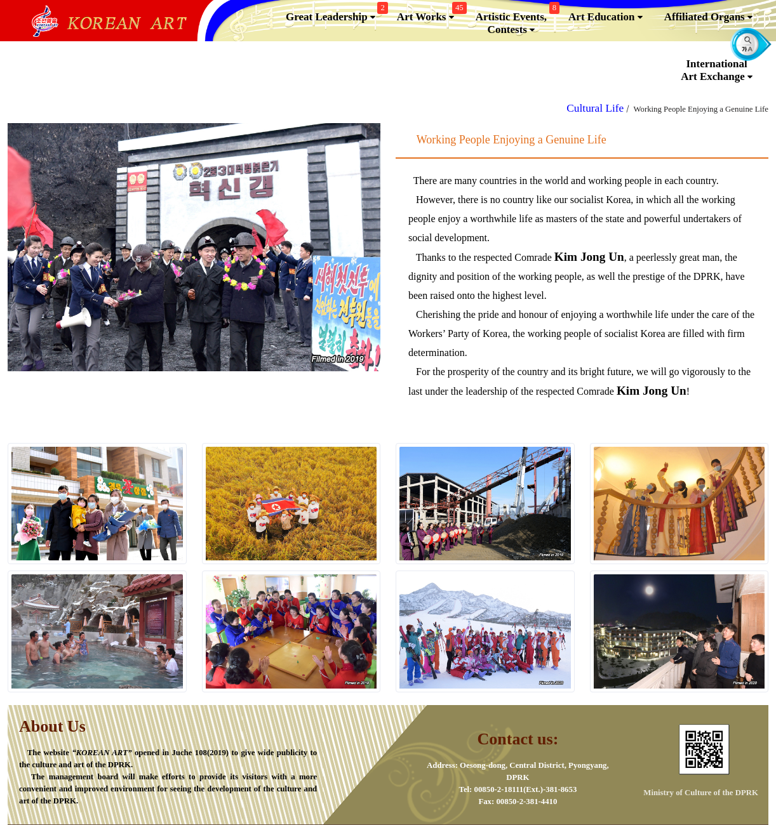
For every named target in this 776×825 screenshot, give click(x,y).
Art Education (605, 17)
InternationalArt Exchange (717, 70)
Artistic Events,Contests (516, 20)
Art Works (430, 14)
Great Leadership (335, 14)
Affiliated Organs (708, 17)
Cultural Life (595, 108)
